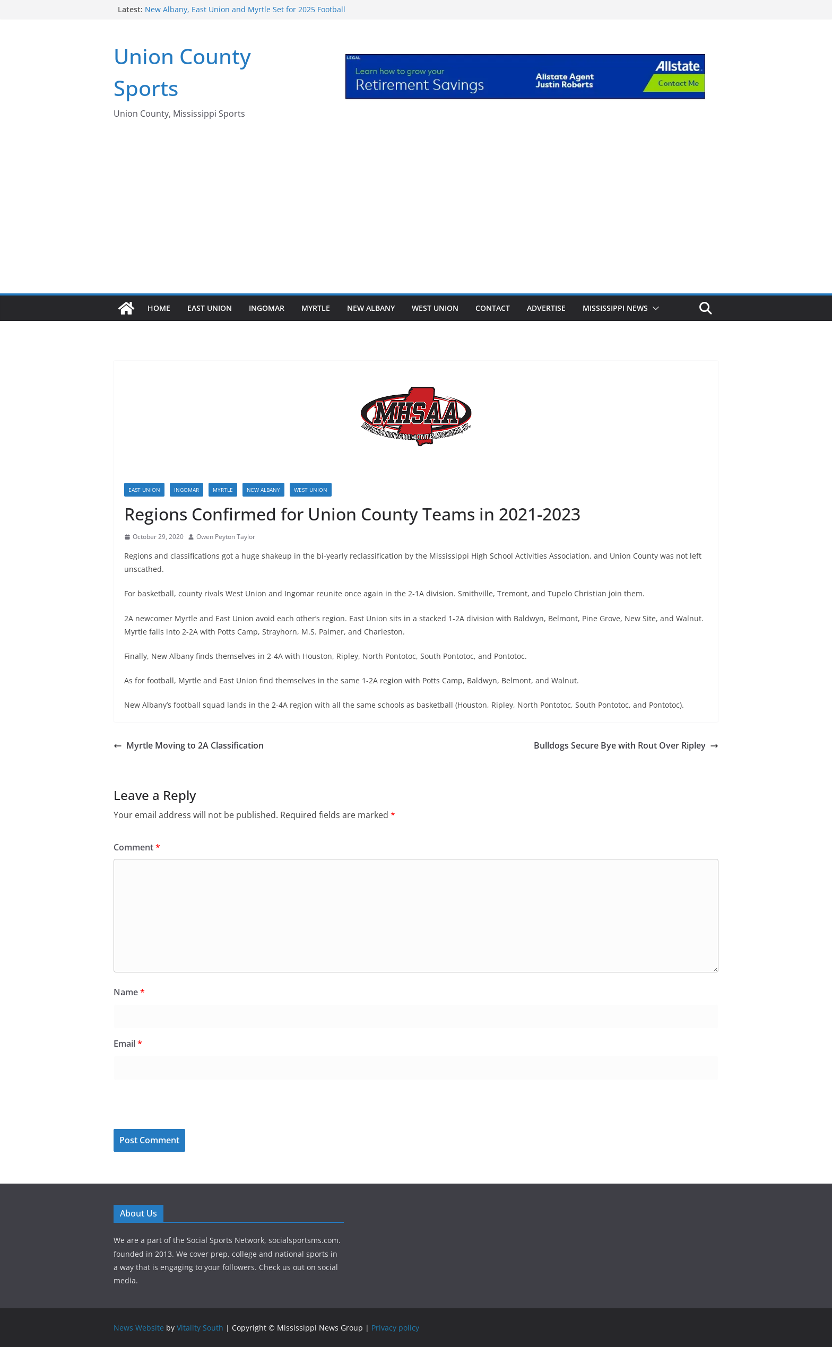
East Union (209, 308)
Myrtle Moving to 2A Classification (189, 745)
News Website (139, 1328)
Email (128, 1043)
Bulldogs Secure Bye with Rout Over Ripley (626, 745)
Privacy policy (395, 1328)
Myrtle (315, 308)
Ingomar (266, 308)
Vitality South (200, 1328)
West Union (435, 308)
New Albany (371, 308)
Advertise (546, 308)
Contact (492, 308)
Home (159, 308)
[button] (654, 308)
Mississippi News (615, 308)
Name (129, 992)
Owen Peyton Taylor (225, 536)
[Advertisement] (416, 214)
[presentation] (186, 1106)
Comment (137, 847)
